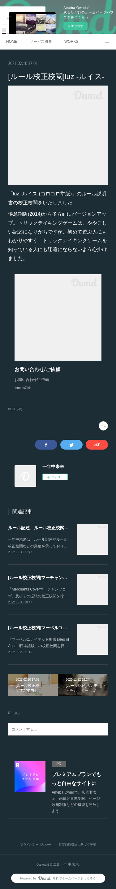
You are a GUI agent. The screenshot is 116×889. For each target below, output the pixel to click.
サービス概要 (41, 41)
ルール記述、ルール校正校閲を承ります (47, 527)
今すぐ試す (75, 26)
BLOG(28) (15, 409)
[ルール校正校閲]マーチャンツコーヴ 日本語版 (53, 577)
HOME (11, 41)
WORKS (71, 41)
